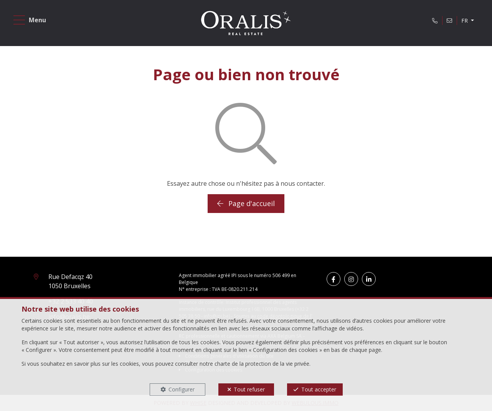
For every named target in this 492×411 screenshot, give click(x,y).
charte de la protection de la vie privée (262, 363)
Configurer (181, 389)
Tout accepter (318, 389)
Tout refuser (249, 389)
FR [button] (465, 20)
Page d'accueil (246, 203)
